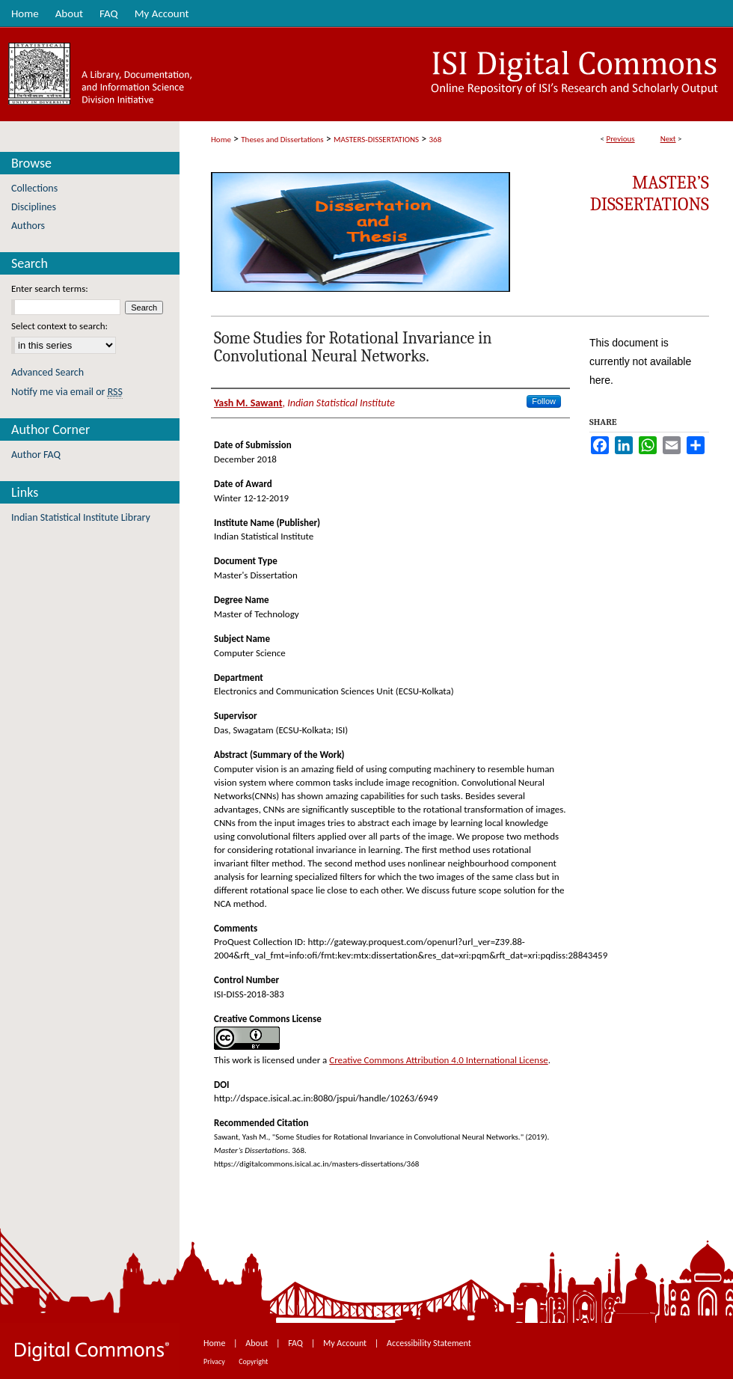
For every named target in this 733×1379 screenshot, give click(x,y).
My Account (346, 1343)
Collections (34, 188)
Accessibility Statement (429, 1343)
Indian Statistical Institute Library (80, 517)
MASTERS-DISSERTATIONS (376, 139)
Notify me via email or (67, 391)
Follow (544, 401)
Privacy (215, 1361)
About (257, 1343)
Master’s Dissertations (649, 193)
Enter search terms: (49, 288)
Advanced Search (47, 372)
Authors (28, 225)
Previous (620, 139)
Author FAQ (36, 454)
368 (435, 139)
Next (668, 139)
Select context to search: (59, 325)
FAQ (296, 1343)
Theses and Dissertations (282, 139)
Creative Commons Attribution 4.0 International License (438, 1059)
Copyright (253, 1361)
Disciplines (33, 207)
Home (221, 139)
